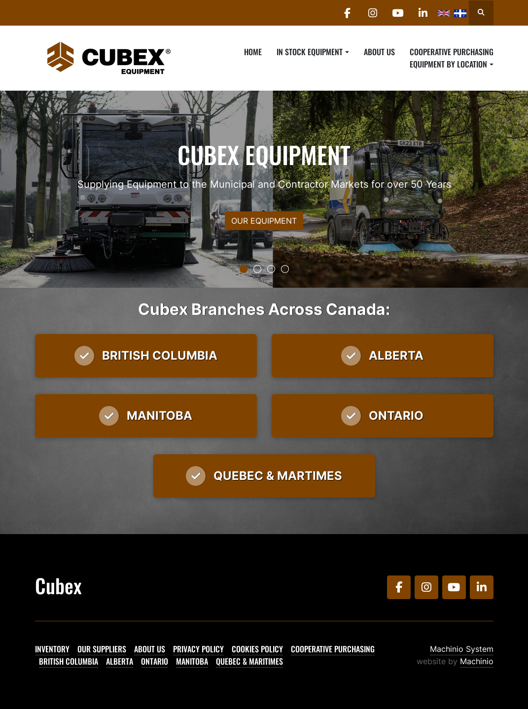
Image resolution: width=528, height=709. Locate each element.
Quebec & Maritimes (249, 661)
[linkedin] (423, 12)
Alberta (119, 661)
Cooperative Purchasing (451, 52)
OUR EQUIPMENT (264, 221)
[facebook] (347, 12)
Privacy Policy (198, 649)
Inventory (52, 649)
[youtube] (398, 12)
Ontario (154, 661)
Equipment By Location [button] (448, 64)
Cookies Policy (257, 649)
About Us (379, 52)
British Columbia (68, 661)
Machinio (476, 661)
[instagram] (372, 12)
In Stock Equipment (310, 52)
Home (253, 52)
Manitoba (192, 661)
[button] (313, 52)
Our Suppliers (101, 649)
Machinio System (461, 649)
